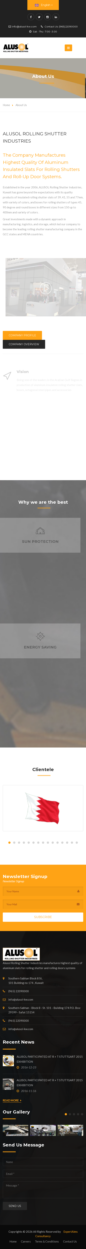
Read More (12, 1100)
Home (6, 105)
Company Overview (24, 344)
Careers (26, 1241)
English (44, 5)
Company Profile (22, 335)
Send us (15, 1206)
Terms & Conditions (47, 1241)
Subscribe (43, 917)
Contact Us (70, 1241)
